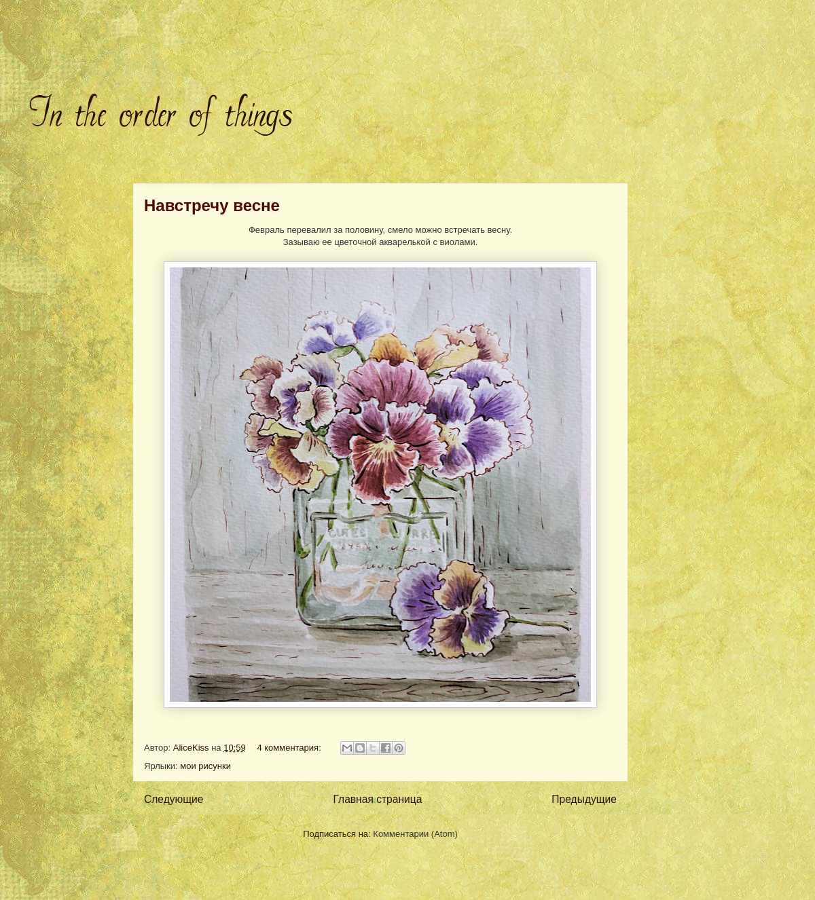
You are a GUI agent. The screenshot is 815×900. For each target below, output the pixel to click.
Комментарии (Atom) (415, 834)
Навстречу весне (212, 205)
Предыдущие (584, 799)
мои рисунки (205, 766)
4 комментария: (290, 748)
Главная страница (377, 799)
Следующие (174, 799)
